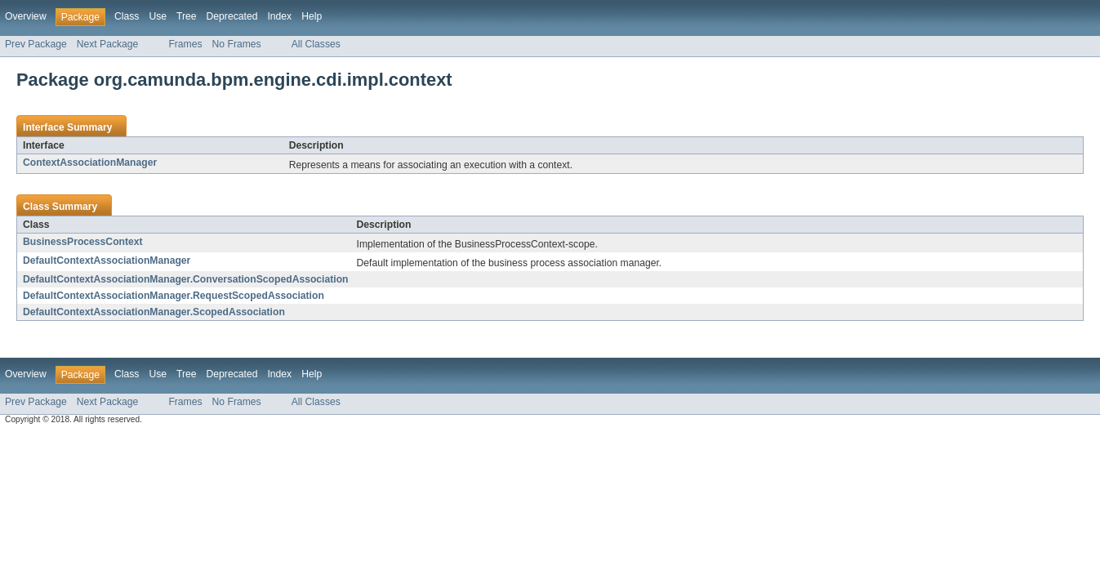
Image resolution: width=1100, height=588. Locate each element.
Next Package (108, 44)
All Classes (316, 44)
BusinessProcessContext (83, 241)
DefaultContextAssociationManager (106, 260)
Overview (26, 16)
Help (311, 16)
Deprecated (232, 16)
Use (158, 16)
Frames (185, 44)
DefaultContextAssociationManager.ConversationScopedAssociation (186, 279)
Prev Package (36, 44)
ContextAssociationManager (90, 162)
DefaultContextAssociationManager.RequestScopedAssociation (173, 295)
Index (279, 16)
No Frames (236, 44)
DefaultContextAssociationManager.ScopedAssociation (154, 312)
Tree (186, 16)
